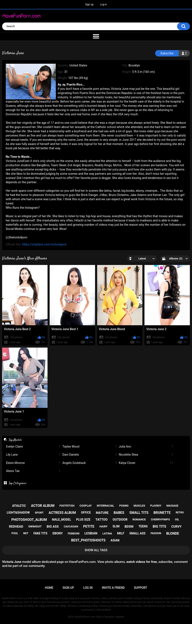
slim (116, 526)
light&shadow (18, 512)
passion (155, 533)
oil (177, 519)
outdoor (120, 519)
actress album (62, 513)
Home (49, 587)
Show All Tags (96, 550)
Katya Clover (146, 463)
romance (139, 519)
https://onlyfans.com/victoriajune (44, 244)
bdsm (129, 526)
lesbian (90, 533)
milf (120, 533)
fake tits (40, 533)
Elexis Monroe (33, 463)
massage (172, 505)
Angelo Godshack (89, 463)
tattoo (101, 519)
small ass (137, 533)
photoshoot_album (29, 520)
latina (107, 533)
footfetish (66, 505)
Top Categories (17, 483)
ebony (57, 533)
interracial (105, 505)
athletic (19, 505)
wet (25, 533)
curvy (176, 526)
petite (88, 526)
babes (119, 513)
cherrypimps (160, 519)
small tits (139, 513)
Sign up (89, 4)
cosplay (85, 505)
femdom (73, 533)
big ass (53, 526)
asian (115, 540)
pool (15, 533)
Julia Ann (146, 446)
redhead (16, 526)
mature (102, 513)
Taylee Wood (89, 446)
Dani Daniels (89, 454)
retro (180, 512)
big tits (159, 526)
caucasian (71, 526)
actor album (42, 506)
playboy (155, 505)
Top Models (15, 440)
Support (140, 587)
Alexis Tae (33, 471)
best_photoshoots (88, 540)
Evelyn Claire (33, 446)
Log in (103, 4)
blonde (172, 533)
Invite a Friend (113, 587)
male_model (61, 519)
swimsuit (35, 526)
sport (39, 512)
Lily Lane (33, 454)
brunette (161, 513)
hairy (104, 526)
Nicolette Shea (146, 454)
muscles (139, 505)
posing (123, 505)
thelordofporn (18, 237)
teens (143, 526)
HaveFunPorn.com (84, 616)
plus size (83, 519)
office (86, 512)
